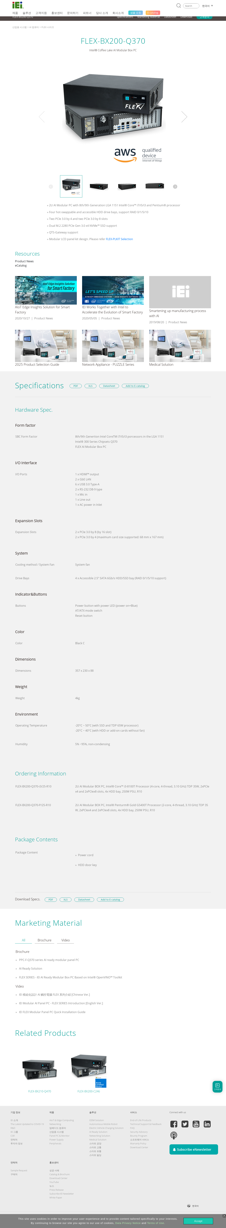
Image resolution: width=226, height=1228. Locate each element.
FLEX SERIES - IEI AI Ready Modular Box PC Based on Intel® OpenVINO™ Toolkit (70, 977)
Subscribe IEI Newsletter (61, 1193)
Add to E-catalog (135, 386)
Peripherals (55, 1143)
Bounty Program (138, 1135)
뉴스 (51, 1185)
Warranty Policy (138, 1143)
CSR (13, 1135)
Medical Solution (97, 1139)
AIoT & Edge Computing (61, 1120)
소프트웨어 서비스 (139, 1139)
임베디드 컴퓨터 (57, 1128)
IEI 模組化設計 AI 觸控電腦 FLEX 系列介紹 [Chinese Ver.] (54, 995)
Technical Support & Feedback (145, 1124)
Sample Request (19, 1170)
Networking (55, 1124)
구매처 (14, 1174)
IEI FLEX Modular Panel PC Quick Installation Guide (51, 1012)
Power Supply (56, 1139)
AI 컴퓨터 (34, 27)
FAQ (132, 1128)
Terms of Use (155, 1223)
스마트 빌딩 (95, 1155)
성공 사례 (54, 1170)
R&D (13, 1128)
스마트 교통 (95, 1147)
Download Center (139, 1147)
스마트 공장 (95, 1143)
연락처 (14, 1139)
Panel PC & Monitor (59, 1135)
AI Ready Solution (30, 968)
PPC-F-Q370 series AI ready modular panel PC (48, 960)
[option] (113, 116)
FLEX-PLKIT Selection (119, 239)
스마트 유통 (95, 1151)
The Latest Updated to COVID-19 (27, 1124)
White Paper (55, 1197)
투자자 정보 (17, 1143)
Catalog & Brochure (59, 1174)
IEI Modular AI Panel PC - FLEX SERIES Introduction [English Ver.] (60, 1003)
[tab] (23, 940)
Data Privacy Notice (128, 1223)
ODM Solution (96, 1120)
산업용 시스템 (19, 27)
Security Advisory (139, 1131)
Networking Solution (99, 1135)
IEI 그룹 (14, 1131)
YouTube (54, 1182)
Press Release (56, 1189)
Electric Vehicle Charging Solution (106, 1128)
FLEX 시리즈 (47, 27)
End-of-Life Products (140, 1120)
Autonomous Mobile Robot (103, 1124)
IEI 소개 (14, 1120)
